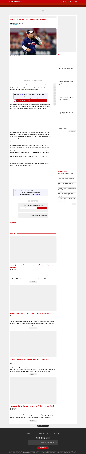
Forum (26, 4)
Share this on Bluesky (55, 95)
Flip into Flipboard (55, 98)
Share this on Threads (55, 93)
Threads (34, 200)
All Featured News (72, 131)
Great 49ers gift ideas (24, 100)
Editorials (18, 4)
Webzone (14, 1)
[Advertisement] (43, 11)
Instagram (37, 200)
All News (73, 204)
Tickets (49, 4)
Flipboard (71, 2)
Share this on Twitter (55, 87)
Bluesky (47, 438)
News (13, 4)
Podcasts (30, 4)
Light (44, 425)
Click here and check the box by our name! (39, 215)
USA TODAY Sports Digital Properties (43, 430)
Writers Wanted (43, 447)
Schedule (35, 4)
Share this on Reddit (55, 101)
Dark (47, 425)
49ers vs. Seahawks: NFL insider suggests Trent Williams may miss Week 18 (33, 390)
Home (10, 4)
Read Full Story (33, 281)
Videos (22, 4)
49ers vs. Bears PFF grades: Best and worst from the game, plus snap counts (33, 298)
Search (76, 2)
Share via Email (55, 104)
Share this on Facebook (55, 90)
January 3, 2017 (38, 194)
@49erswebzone (14, 24)
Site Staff (13, 21)
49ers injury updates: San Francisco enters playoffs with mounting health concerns (33, 249)
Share (75, 4)
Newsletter (44, 4)
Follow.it (35, 210)
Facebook (32, 200)
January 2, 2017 (38, 98)
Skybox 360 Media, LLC (40, 433)
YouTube (49, 438)
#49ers (21, 94)
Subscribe (42, 207)
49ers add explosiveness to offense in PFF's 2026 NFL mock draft (33, 344)
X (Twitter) (37, 438)
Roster (39, 4)
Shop (53, 4)
